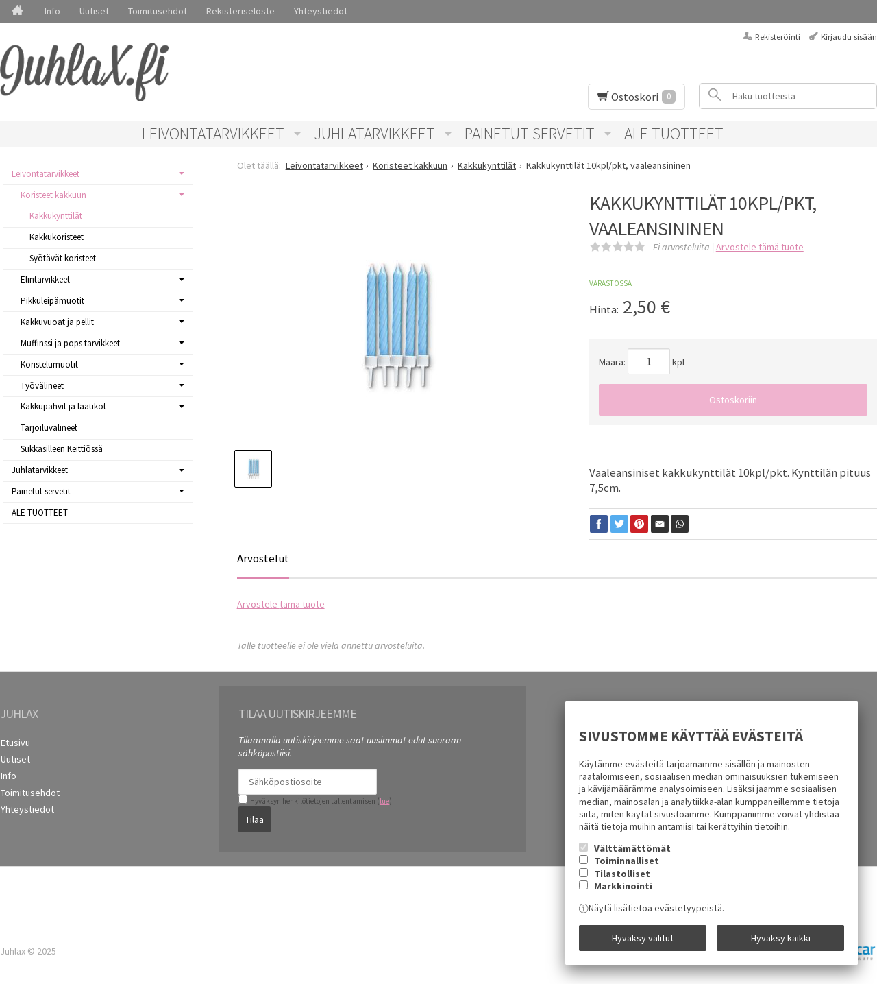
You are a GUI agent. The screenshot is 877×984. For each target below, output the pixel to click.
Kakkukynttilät (55, 215)
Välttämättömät (632, 849)
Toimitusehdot (157, 11)
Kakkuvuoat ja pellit (57, 322)
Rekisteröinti (777, 37)
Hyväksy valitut (643, 938)
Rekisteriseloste (240, 11)
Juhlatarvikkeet (374, 133)
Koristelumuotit (49, 364)
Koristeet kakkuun (53, 195)
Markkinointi (623, 886)
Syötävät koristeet (62, 258)
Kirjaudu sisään (849, 37)
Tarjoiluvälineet (49, 427)
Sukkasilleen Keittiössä (62, 449)
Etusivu (14, 742)
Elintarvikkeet (45, 279)
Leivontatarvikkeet (213, 133)
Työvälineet (42, 386)
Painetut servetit (530, 133)
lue (384, 801)
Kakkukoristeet (56, 237)
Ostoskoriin (733, 400)
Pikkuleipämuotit (52, 301)
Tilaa (254, 819)
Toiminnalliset (626, 861)
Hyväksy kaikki (781, 938)
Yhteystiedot (320, 11)
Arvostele (760, 247)
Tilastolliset (622, 874)
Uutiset (94, 11)
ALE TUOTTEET (674, 133)
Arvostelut (263, 558)
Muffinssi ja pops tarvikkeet (70, 343)
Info (52, 11)
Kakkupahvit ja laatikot (63, 406)
